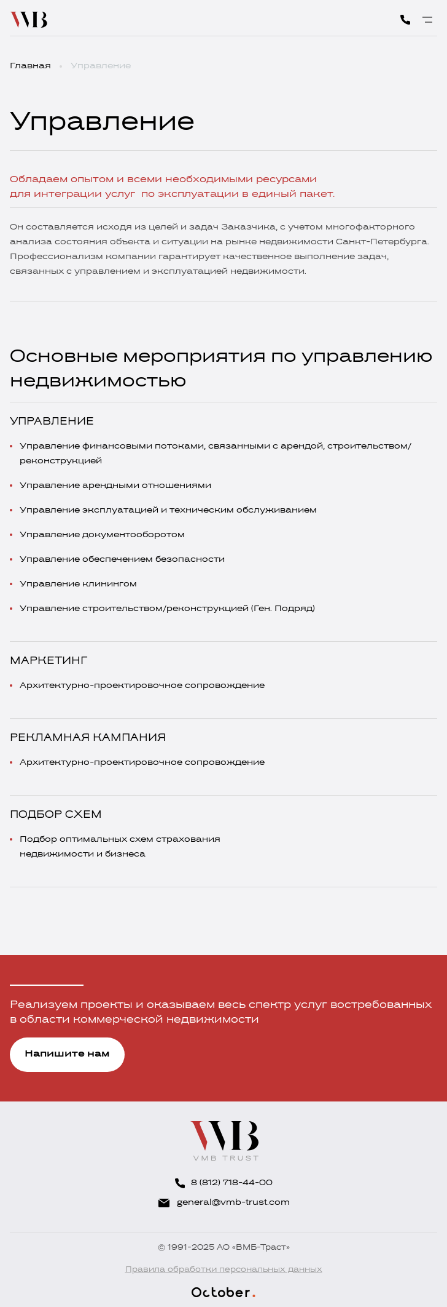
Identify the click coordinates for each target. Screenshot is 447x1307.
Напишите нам (67, 1054)
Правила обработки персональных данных (223, 1270)
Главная (30, 66)
